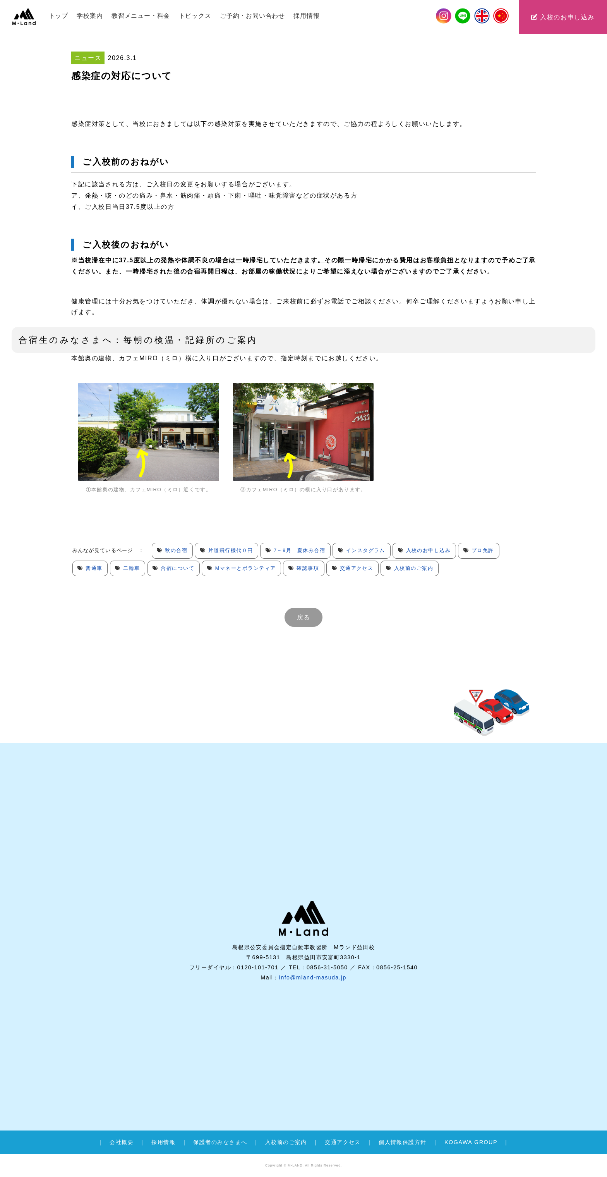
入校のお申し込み (563, 17)
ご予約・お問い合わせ (252, 15)
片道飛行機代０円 (231, 550)
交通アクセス (358, 568)
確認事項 (309, 568)
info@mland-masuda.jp (312, 991)
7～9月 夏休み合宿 (300, 550)
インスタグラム (367, 550)
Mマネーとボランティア (246, 568)
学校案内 (90, 15)
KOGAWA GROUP (470, 1142)
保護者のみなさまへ (220, 1142)
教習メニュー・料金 (140, 15)
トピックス (195, 15)
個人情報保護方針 (403, 1142)
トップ (58, 15)
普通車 (94, 568)
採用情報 (306, 15)
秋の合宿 (176, 550)
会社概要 (122, 1142)
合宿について (178, 568)
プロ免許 (484, 550)
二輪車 (132, 568)
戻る (303, 617)
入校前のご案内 (416, 568)
